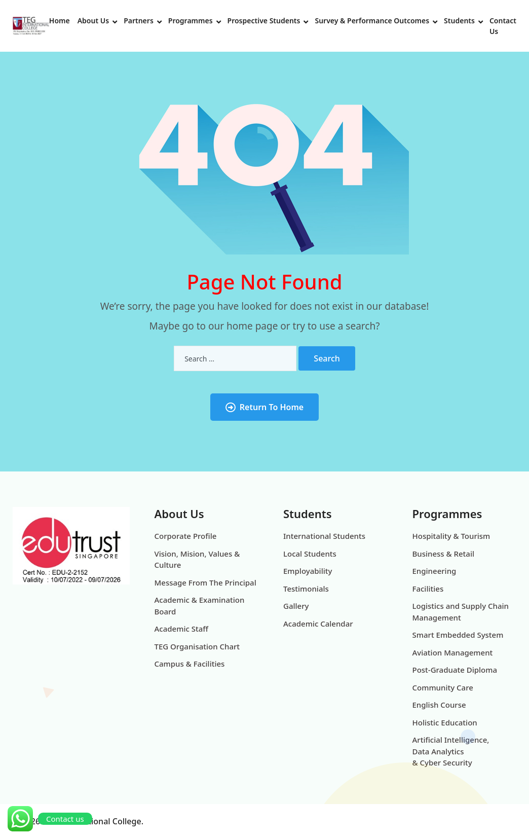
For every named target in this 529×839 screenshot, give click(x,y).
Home (59, 20)
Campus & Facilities (190, 664)
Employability (307, 571)
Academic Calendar (318, 623)
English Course (439, 705)
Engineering (434, 571)
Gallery (296, 606)
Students (459, 20)
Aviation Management (452, 652)
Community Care (442, 687)
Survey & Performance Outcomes (372, 20)
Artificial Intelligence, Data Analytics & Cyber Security (450, 751)
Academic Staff (181, 629)
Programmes (190, 20)
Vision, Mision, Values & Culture (197, 559)
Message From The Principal (205, 582)
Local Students (309, 554)
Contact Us (502, 26)
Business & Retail (443, 554)
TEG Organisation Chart (197, 646)
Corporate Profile (186, 536)
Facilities (428, 588)
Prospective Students (264, 20)
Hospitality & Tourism (451, 536)
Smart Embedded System (458, 635)
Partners (139, 20)
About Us (93, 20)
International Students (324, 536)
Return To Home (264, 407)
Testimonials (306, 588)
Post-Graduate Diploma (455, 670)
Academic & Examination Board (200, 605)
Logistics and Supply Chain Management (460, 612)
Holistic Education (444, 722)
